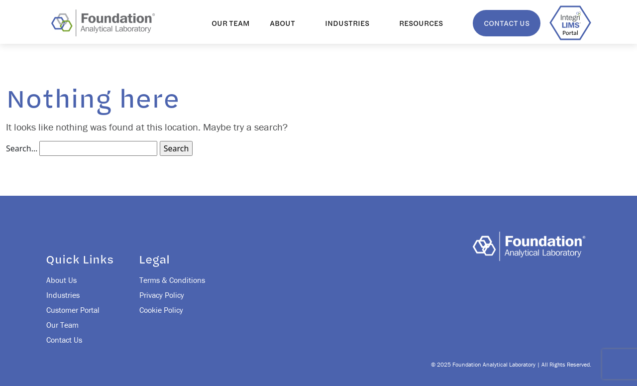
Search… (21, 148)
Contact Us (507, 23)
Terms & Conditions (172, 280)
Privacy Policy (161, 295)
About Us (61, 280)
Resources (421, 23)
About (282, 23)
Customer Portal (73, 310)
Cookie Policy (161, 310)
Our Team (231, 23)
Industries (347, 23)
